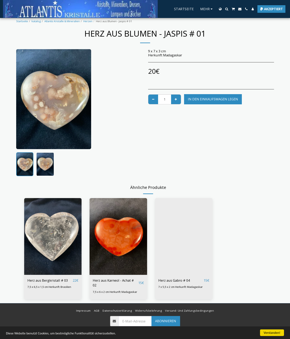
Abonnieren (165, 321)
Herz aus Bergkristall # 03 (47, 280)
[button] (227, 9)
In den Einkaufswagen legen (213, 99)
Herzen (87, 21)
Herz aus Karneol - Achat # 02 (113, 283)
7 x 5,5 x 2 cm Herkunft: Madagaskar (180, 287)
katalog (36, 21)
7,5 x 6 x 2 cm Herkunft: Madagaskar (115, 292)
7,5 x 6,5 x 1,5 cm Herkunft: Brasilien (49, 287)
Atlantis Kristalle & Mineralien (62, 21)
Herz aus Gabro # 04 (174, 280)
